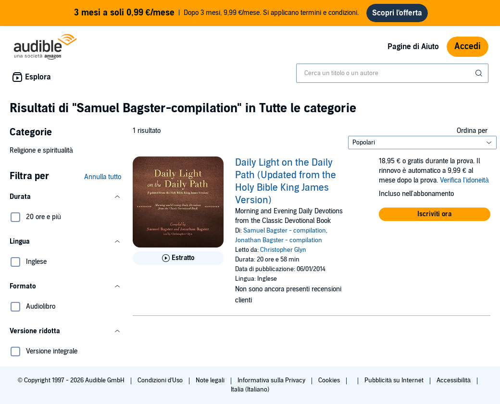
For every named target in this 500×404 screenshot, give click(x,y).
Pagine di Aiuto (413, 47)
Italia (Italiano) (250, 389)
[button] (65, 197)
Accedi (467, 46)
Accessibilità (454, 380)
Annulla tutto (102, 177)
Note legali (211, 380)
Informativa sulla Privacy (272, 380)
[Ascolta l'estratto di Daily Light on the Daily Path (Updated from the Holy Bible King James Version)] (178, 258)
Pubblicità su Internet (394, 380)
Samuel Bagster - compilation (284, 231)
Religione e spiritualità (41, 150)
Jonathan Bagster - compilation (278, 240)
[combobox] (392, 73)
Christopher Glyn (283, 250)
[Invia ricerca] (479, 73)
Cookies (329, 380)
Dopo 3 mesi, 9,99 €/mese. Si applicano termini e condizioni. (216, 13)
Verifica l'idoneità (464, 180)
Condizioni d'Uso (161, 380)
